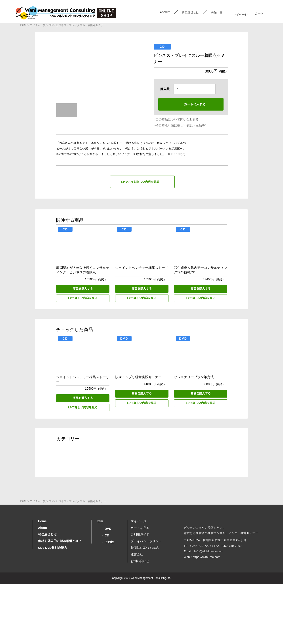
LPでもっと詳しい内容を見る (140, 182)
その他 (109, 578)
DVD (108, 564)
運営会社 (137, 590)
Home (42, 557)
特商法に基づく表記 (145, 583)
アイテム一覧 (37, 25)
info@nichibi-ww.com (208, 594)
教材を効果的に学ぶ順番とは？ (59, 577)
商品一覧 (216, 12)
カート (259, 12)
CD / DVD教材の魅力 (52, 583)
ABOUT (165, 12)
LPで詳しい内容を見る (83, 298)
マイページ (240, 12)
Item (100, 557)
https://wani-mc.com (207, 600)
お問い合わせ (140, 597)
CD (50, 25)
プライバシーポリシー (146, 577)
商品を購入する (83, 289)
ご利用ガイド (140, 570)
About (43, 563)
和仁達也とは (190, 12)
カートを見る (140, 563)
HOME (22, 25)
